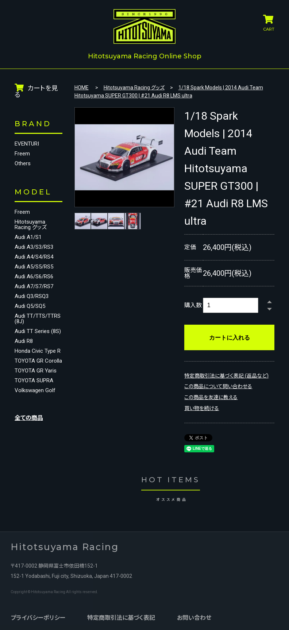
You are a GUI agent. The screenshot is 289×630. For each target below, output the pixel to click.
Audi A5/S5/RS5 (34, 266)
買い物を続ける (201, 407)
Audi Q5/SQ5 (30, 305)
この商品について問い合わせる (218, 386)
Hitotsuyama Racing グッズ (31, 224)
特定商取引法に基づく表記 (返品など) (226, 375)
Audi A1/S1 (28, 236)
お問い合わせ (194, 617)
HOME (81, 87)
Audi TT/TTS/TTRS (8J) (32, 321)
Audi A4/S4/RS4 (34, 256)
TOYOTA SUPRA (34, 402)
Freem (22, 153)
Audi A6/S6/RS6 (34, 276)
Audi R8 (24, 351)
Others (23, 163)
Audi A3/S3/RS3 (34, 246)
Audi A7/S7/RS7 (34, 286)
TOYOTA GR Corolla (29, 379)
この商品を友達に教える (211, 396)
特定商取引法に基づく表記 (121, 617)
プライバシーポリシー (37, 617)
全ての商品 (29, 439)
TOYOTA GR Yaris (36, 392)
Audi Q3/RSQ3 (32, 295)
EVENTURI (27, 143)
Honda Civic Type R (35, 364)
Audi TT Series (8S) (32, 338)
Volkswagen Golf (35, 411)
